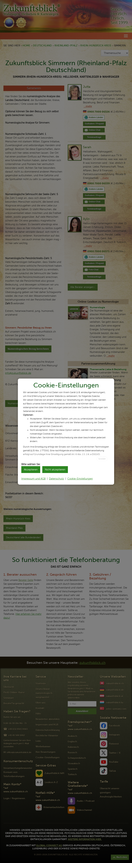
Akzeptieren (31, 469)
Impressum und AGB (33, 478)
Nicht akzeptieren (55, 469)
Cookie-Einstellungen (80, 478)
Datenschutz (56, 478)
